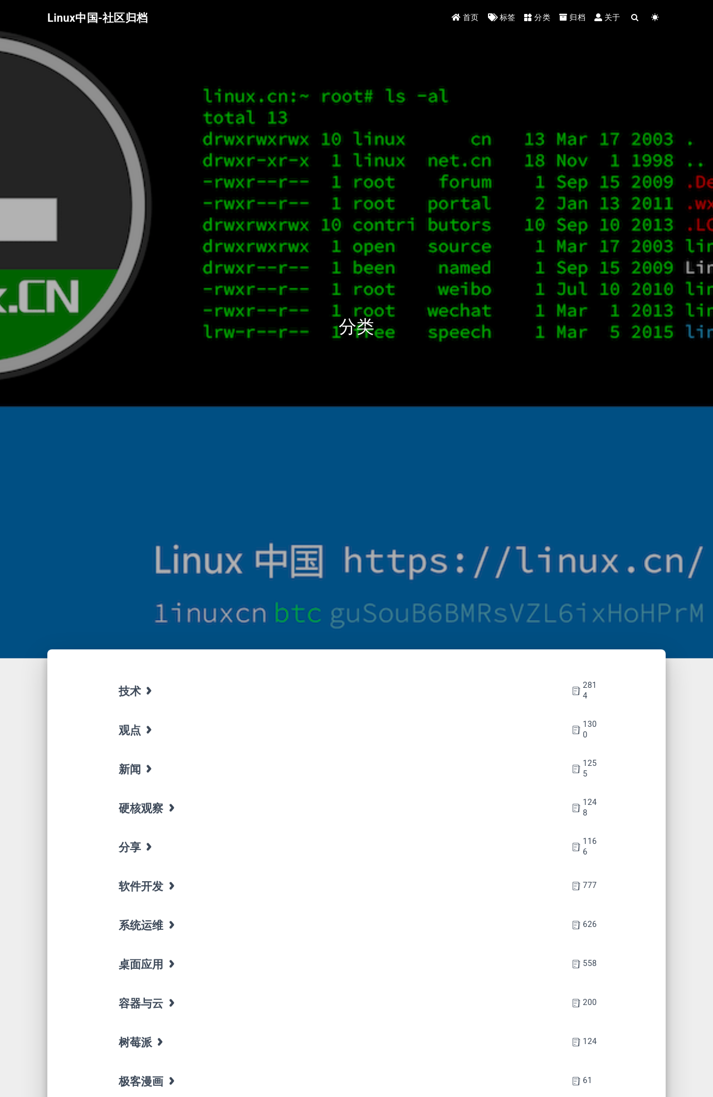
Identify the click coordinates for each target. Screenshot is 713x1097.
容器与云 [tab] (148, 1003)
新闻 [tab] (137, 769)
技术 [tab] (137, 691)
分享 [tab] (137, 847)
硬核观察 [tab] (148, 808)
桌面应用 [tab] (148, 964)
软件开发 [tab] (148, 886)
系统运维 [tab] (148, 925)
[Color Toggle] (655, 18)
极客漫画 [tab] (148, 1081)
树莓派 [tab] (142, 1042)
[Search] (635, 18)
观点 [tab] (137, 730)
